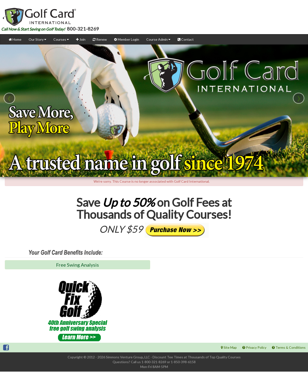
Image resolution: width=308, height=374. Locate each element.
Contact (186, 42)
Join (80, 42)
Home (15, 42)
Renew (100, 42)
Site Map (229, 350)
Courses (61, 42)
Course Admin (158, 42)
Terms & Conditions (289, 350)
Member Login (126, 42)
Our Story (37, 42)
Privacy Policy (254, 350)
